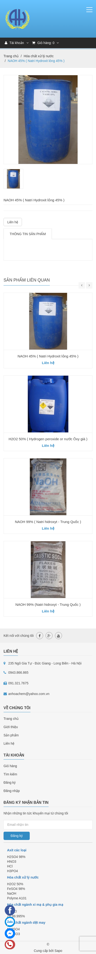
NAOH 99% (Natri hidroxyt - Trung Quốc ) (48, 604)
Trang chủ (11, 56)
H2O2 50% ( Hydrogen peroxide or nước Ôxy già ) (47, 439)
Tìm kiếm (10, 774)
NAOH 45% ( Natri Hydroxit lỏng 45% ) (47, 356)
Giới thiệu (11, 727)
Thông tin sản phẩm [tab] (28, 234)
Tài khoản (14, 43)
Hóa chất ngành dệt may (26, 922)
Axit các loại (16, 850)
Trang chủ (11, 719)
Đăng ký (10, 782)
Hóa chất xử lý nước (39, 56)
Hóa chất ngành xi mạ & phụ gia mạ (35, 904)
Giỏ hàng (10, 766)
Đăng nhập (12, 791)
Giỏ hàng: (45, 43)
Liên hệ (12, 222)
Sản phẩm (11, 735)
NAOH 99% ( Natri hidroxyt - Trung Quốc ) (48, 522)
